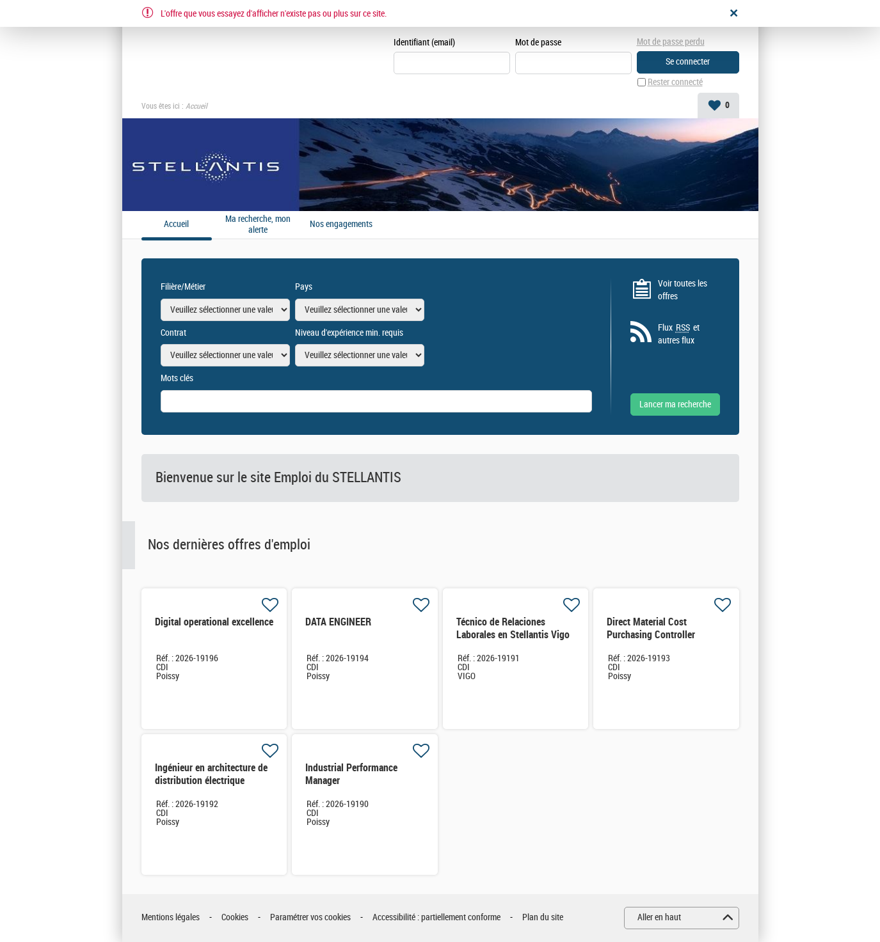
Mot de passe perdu (671, 41)
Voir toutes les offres (682, 290)
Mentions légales (170, 917)
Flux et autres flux (679, 334)
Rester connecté (675, 82)
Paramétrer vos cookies (310, 917)
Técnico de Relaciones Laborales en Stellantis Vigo (513, 628)
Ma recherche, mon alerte (258, 224)
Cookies (234, 917)
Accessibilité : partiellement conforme (436, 917)
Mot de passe (538, 42)
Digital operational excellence (214, 622)
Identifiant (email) (424, 42)
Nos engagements (341, 224)
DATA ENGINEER (338, 622)
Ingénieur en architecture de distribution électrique (211, 774)
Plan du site (542, 917)
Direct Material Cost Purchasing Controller (651, 628)
